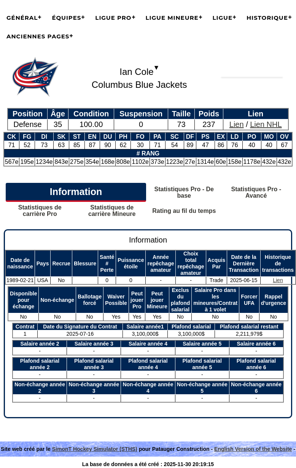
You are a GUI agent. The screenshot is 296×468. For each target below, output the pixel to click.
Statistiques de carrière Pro (40, 210)
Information (76, 191)
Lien (236, 124)
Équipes (66, 17)
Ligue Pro (113, 17)
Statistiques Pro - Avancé (256, 192)
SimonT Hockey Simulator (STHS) (94, 449)
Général (22, 17)
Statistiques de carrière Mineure (112, 210)
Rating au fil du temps (184, 211)
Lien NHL (266, 124)
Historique (267, 17)
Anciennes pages (37, 36)
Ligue (222, 17)
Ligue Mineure (172, 17)
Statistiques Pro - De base (184, 192)
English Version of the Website (253, 449)
